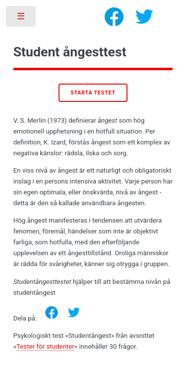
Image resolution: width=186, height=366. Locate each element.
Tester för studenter (45, 346)
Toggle (21, 18)
